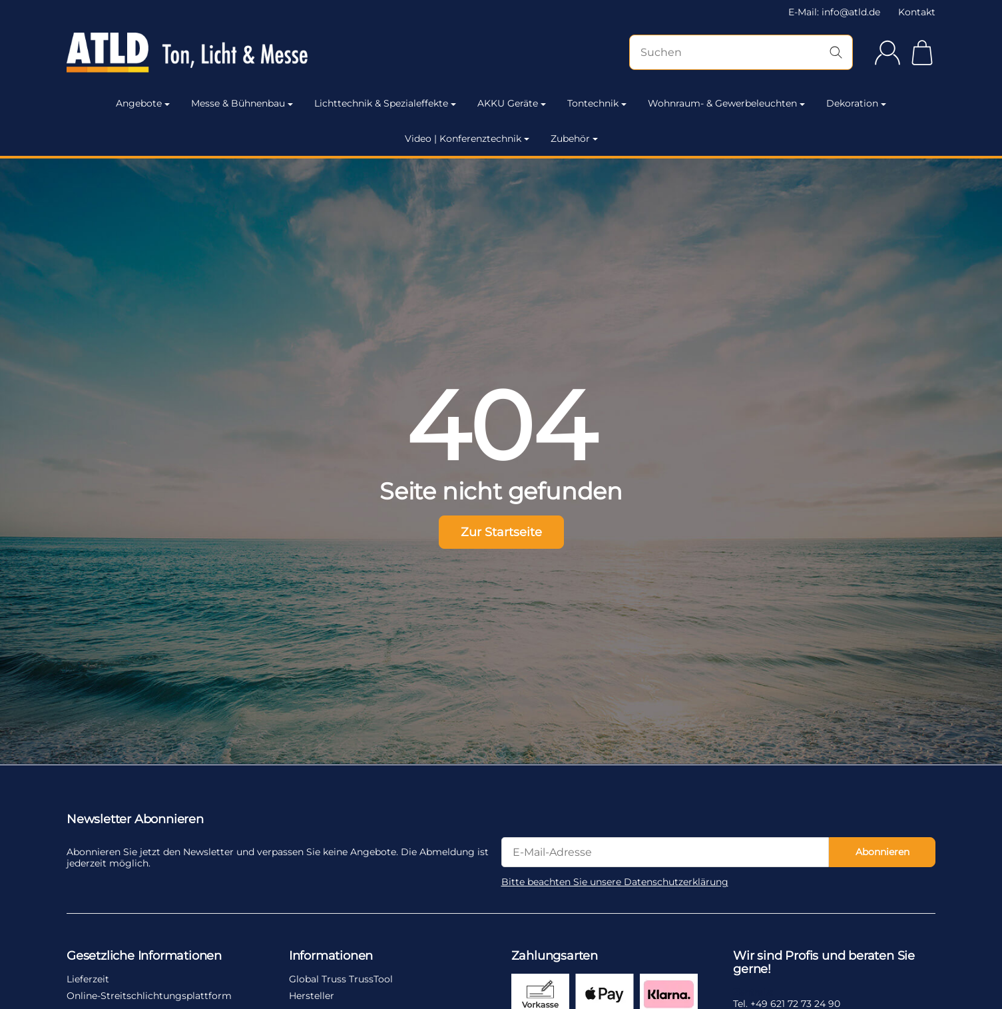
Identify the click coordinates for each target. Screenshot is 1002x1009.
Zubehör (574, 139)
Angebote (143, 103)
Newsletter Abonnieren (135, 820)
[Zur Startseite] (197, 53)
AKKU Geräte (511, 103)
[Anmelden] (887, 52)
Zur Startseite (501, 532)
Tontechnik (596, 103)
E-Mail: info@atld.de (834, 12)
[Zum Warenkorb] (922, 52)
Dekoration (856, 103)
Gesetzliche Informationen (144, 956)
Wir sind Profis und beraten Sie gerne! (824, 963)
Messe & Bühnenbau (242, 103)
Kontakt (916, 12)
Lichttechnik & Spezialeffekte (385, 103)
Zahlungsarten (554, 956)
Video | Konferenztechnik (467, 139)
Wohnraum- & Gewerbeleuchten (726, 103)
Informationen (331, 956)
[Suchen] (741, 52)
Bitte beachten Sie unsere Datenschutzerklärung (614, 881)
